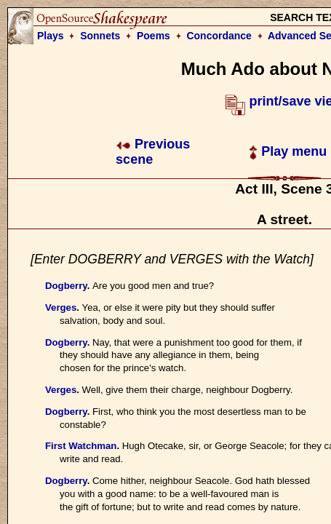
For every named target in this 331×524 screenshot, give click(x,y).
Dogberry (66, 285)
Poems (153, 35)
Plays (50, 35)
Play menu (288, 151)
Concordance (218, 35)
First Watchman (80, 445)
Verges (60, 307)
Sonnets (100, 35)
